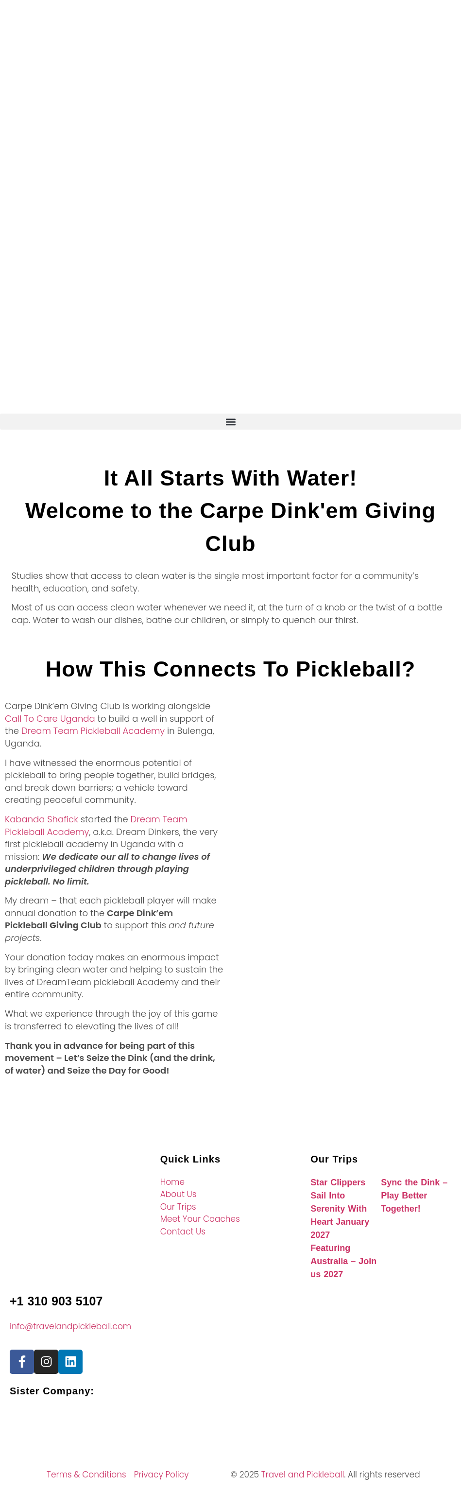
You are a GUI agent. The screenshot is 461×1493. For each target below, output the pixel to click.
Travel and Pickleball (302, 1474)
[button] (230, 422)
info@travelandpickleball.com (70, 1326)
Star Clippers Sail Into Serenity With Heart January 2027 (339, 1209)
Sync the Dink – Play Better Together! (414, 1196)
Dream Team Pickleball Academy (93, 731)
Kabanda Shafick (43, 819)
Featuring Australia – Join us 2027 (343, 1261)
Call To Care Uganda (50, 718)
